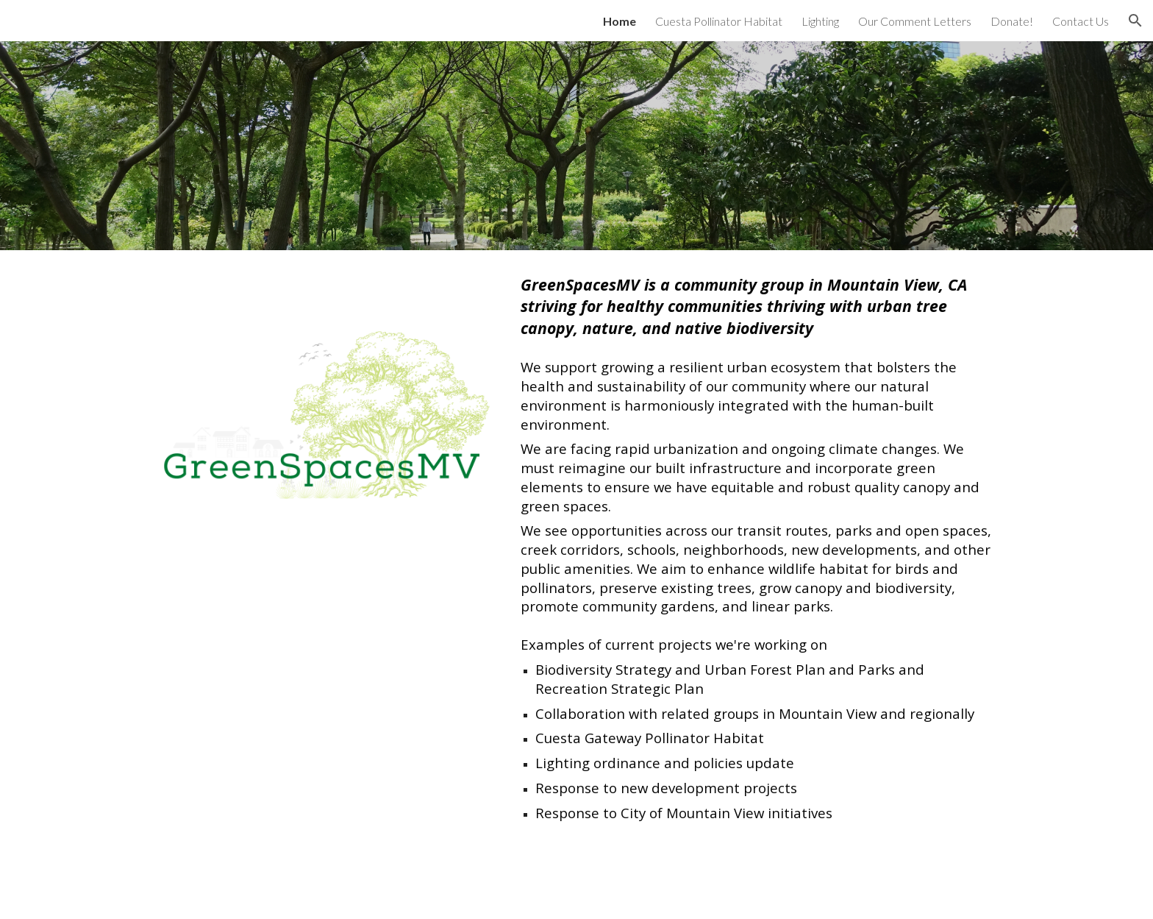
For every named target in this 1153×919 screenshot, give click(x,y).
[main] (758, 548)
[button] (1135, 20)
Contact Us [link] (1080, 21)
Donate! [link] (1011, 21)
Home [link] (619, 21)
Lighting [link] (820, 21)
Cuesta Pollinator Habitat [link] (718, 21)
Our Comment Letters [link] (914, 21)
